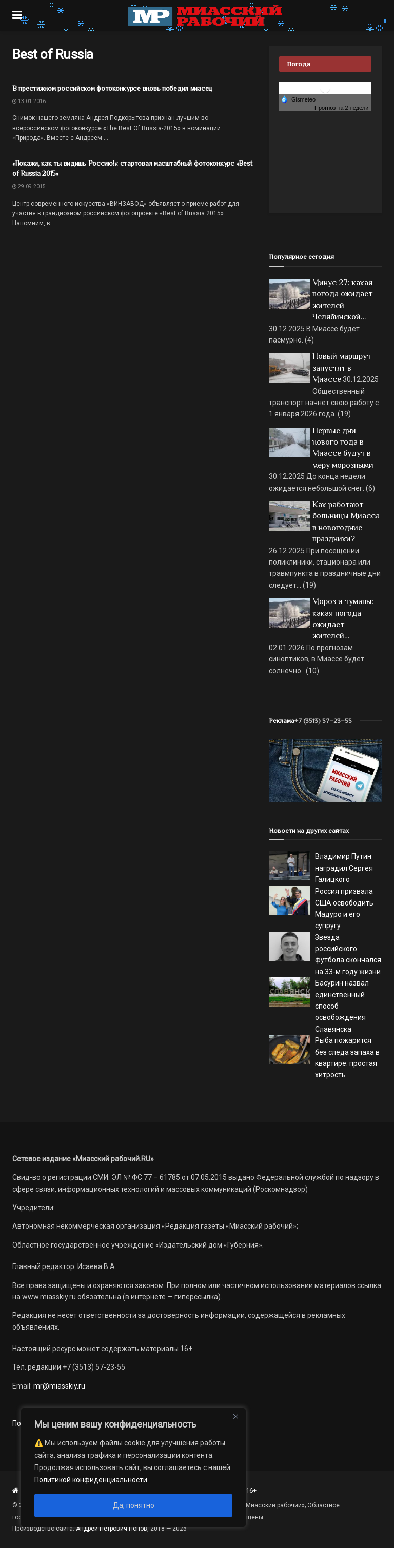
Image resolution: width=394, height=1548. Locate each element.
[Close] (235, 1416)
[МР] (325, 770)
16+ (251, 1490)
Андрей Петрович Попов (111, 1528)
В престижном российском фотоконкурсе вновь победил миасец (112, 88)
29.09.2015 (29, 186)
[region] (133, 1467)
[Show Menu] (17, 15)
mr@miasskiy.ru (58, 1386)
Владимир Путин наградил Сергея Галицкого (344, 867)
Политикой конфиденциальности (90, 1480)
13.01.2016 (29, 101)
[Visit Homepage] (205, 15)
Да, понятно (133, 1505)
